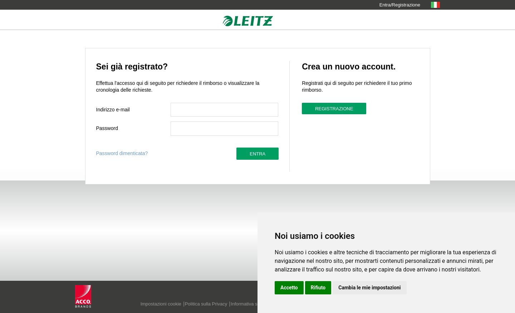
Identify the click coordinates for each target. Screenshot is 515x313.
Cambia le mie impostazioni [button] (369, 287)
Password (107, 128)
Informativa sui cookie (253, 304)
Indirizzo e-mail (113, 109)
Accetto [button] (289, 287)
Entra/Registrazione (399, 5)
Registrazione (334, 108)
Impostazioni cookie (161, 304)
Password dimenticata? (122, 153)
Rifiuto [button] (318, 287)
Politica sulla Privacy (206, 304)
